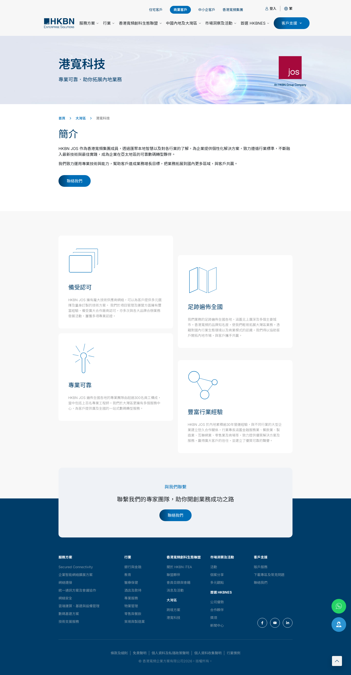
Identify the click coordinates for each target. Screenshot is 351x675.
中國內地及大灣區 (183, 23)
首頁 (61, 118)
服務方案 (88, 23)
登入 (273, 8)
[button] (290, 8)
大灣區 (81, 118)
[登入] (267, 8)
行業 (108, 23)
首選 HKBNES (255, 23)
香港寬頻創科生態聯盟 (140, 23)
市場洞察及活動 (220, 23)
